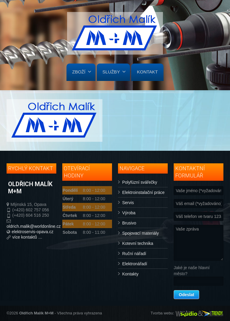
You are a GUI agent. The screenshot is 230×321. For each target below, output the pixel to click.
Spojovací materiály (140, 233)
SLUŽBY (114, 71)
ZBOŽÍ (81, 71)
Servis (128, 202)
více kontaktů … (27, 237)
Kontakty (130, 274)
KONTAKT (147, 71)
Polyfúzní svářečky (139, 182)
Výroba (128, 212)
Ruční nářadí (134, 253)
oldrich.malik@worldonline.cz (34, 226)
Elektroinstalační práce (143, 192)
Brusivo (129, 223)
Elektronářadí (134, 263)
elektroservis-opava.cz (32, 231)
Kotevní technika (137, 243)
